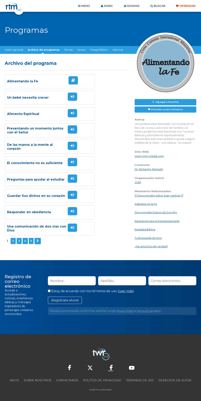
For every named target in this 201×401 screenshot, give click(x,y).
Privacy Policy (125, 310)
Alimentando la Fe (22, 86)
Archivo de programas (44, 49)
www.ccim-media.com (149, 155)
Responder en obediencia (29, 189)
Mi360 (108, 6)
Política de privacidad (102, 380)
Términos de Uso (140, 380)
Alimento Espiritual (23, 112)
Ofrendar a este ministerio (167, 108)
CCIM (138, 181)
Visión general (14, 49)
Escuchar (121, 85)
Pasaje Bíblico (99, 49)
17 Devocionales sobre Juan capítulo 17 (159, 195)
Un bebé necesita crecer (90, 86)
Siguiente (37, 206)
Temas (68, 49)
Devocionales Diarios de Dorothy (156, 211)
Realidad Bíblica (145, 228)
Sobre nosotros (38, 380)
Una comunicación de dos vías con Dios (92, 189)
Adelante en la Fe (146, 203)
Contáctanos (67, 380)
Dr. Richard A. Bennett (149, 168)
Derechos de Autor (174, 380)
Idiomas (118, 49)
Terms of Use (145, 310)
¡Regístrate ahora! (65, 300)
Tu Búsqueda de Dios (148, 237)
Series (81, 49)
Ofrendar (187, 6)
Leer (58, 87)
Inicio (14, 380)
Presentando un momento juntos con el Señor (92, 112)
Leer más (126, 290)
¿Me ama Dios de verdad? (151, 245)
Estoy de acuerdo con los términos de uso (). (91, 290)
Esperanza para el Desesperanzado (157, 220)
